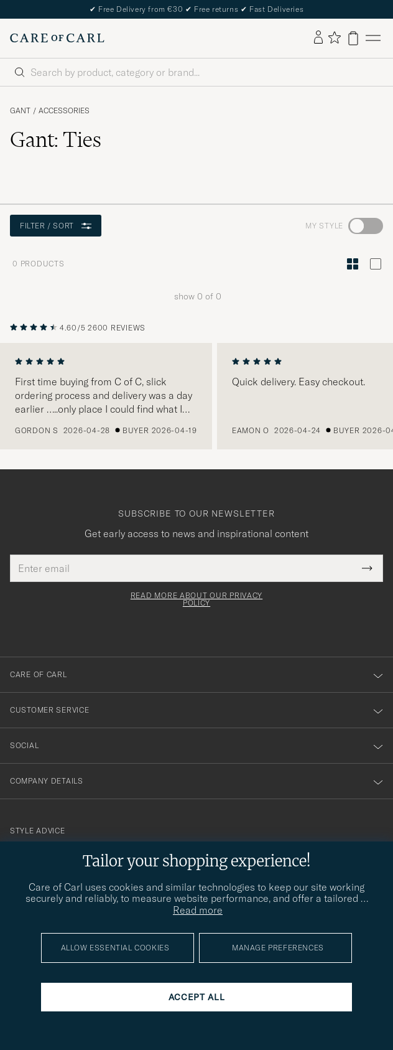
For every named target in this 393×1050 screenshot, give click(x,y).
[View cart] (353, 38)
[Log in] (318, 37)
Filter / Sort (55, 225)
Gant (20, 110)
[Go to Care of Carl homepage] (57, 38)
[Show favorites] (334, 38)
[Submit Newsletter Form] (367, 568)
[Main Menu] (373, 38)
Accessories (64, 110)
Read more (198, 910)
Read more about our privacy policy (196, 599)
